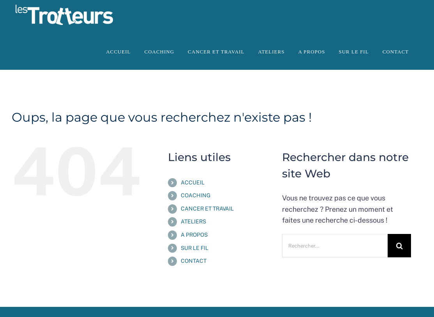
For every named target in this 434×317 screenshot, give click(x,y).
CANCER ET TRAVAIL (207, 208)
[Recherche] (399, 245)
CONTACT (193, 261)
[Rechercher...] (335, 245)
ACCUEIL (193, 182)
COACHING (195, 195)
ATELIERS (193, 221)
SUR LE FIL (194, 248)
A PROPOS (194, 235)
